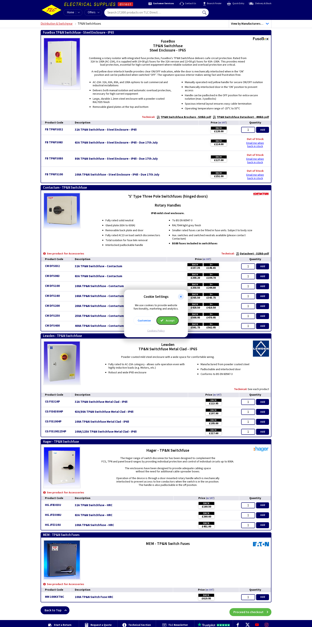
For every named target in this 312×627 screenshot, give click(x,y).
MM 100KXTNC (54, 597)
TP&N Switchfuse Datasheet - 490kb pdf (241, 117)
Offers (93, 12)
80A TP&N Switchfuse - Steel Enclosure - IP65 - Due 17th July (116, 159)
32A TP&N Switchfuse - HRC (93, 505)
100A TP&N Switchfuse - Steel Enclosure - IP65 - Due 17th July (117, 175)
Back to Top (57, 610)
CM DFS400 (52, 326)
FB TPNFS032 (54, 129)
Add (262, 130)
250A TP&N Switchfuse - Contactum (99, 316)
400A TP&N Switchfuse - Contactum (99, 326)
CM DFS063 (52, 276)
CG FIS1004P (53, 421)
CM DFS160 (52, 296)
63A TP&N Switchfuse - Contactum (98, 276)
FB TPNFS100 (54, 174)
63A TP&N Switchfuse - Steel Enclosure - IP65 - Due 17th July (116, 143)
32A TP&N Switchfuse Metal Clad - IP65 (101, 402)
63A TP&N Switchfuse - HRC (93, 515)
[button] (181, 297)
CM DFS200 (52, 306)
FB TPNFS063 (54, 142)
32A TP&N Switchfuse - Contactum (98, 266)
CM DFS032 (52, 266)
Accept (168, 320)
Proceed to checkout (252, 610)
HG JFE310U (53, 525)
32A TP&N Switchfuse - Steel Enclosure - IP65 (106, 130)
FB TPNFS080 (54, 158)
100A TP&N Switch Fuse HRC (94, 597)
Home (70, 12)
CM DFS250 (52, 316)
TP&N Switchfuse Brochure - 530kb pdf (184, 117)
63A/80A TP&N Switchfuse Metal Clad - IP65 (104, 412)
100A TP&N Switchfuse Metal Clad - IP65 (102, 422)
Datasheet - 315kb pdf (252, 254)
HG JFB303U (53, 505)
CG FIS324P (52, 402)
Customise (144, 320)
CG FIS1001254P (55, 431)
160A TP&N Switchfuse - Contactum (99, 296)
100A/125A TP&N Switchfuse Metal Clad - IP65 (106, 432)
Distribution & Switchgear (57, 24)
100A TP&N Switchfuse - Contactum (99, 286)
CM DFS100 (52, 286)
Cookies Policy (156, 331)
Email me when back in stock (255, 144)
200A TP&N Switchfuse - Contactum (99, 306)
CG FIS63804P (54, 412)
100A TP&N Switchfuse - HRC (94, 525)
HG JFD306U (53, 515)
